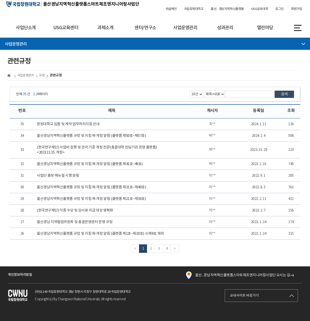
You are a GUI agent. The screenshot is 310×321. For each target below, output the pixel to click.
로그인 (279, 9)
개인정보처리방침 (20, 275)
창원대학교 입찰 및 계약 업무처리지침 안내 (68, 124)
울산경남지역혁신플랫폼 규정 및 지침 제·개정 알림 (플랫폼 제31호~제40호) (91, 187)
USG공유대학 (259, 9)
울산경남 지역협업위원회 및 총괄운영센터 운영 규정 (74, 222)
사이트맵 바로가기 (298, 27)
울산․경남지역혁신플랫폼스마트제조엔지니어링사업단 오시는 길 (237, 275)
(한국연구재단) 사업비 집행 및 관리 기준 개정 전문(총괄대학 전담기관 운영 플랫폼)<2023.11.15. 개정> (97, 149)
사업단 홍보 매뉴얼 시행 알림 (58, 176)
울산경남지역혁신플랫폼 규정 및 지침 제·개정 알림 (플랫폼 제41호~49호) (90, 164)
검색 (284, 94)
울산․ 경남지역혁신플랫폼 (227, 9)
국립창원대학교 (194, 9)
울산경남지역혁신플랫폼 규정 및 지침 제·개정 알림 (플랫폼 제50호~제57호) (91, 136)
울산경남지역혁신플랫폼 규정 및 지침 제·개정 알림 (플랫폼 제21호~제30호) (91, 199)
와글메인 (171, 9)
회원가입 (296, 9)
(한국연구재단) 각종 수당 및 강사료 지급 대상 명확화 (75, 210)
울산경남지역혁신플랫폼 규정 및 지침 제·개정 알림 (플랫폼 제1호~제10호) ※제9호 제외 (100, 234)
